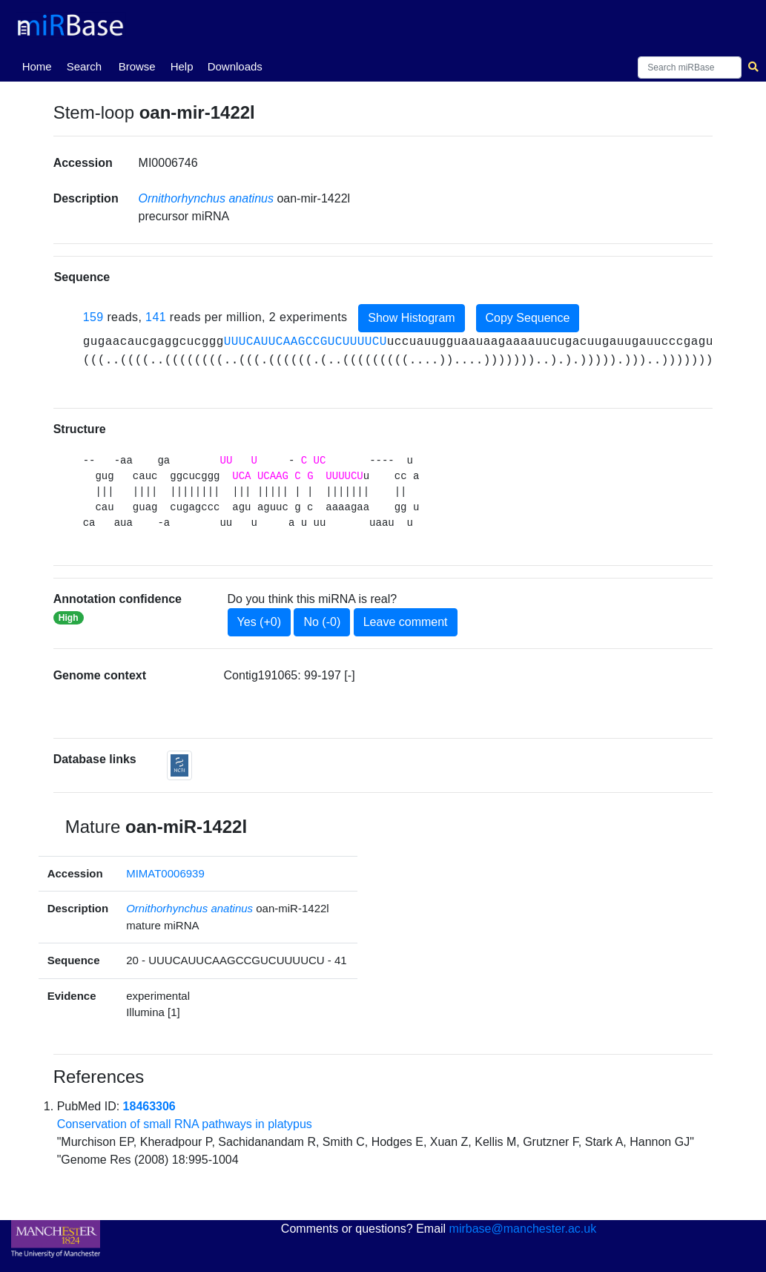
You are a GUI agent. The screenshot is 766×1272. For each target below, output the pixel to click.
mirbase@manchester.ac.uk (523, 1228)
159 (93, 317)
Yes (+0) (259, 622)
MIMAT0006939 (165, 873)
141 (155, 317)
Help (182, 66)
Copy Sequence (528, 318)
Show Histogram (411, 318)
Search (84, 66)
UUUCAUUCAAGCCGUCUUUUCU (305, 342)
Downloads (235, 66)
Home (40, 65)
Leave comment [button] (405, 622)
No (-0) (321, 622)
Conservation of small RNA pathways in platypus (184, 1124)
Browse (137, 66)
